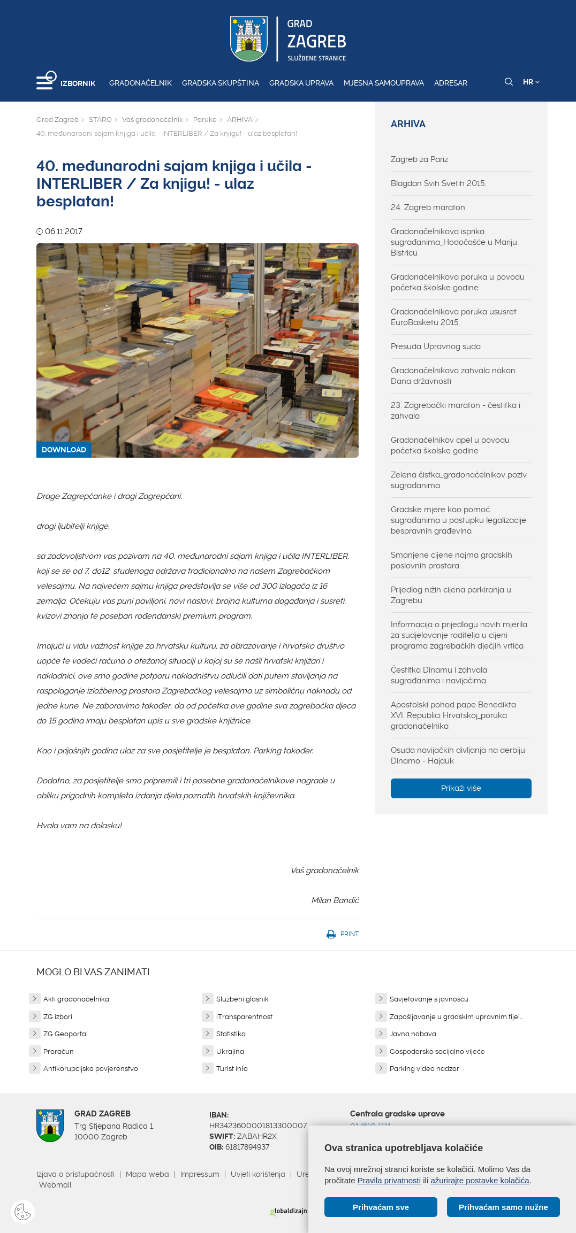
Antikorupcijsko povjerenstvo (90, 1069)
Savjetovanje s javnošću (429, 999)
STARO (100, 119)
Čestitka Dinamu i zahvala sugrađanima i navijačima (439, 675)
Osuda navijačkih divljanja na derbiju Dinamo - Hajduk (458, 755)
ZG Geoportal (65, 1034)
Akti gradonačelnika (76, 999)
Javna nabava (413, 1034)
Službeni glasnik (242, 999)
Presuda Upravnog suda (436, 346)
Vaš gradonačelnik (152, 119)
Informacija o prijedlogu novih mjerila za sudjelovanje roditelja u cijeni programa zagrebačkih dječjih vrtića (459, 635)
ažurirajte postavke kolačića (479, 1180)
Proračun (58, 1051)
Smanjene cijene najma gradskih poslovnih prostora (451, 560)
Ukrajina (230, 1051)
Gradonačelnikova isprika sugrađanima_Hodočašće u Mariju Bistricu (454, 242)
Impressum (199, 1174)
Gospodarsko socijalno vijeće (437, 1051)
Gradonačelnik (140, 83)
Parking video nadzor (424, 1069)
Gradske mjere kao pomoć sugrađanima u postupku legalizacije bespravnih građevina (458, 520)
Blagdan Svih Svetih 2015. (438, 183)
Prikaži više (461, 788)
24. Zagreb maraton (428, 207)
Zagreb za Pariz (419, 159)
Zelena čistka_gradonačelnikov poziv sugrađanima (459, 480)
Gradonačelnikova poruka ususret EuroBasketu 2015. (454, 317)
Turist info (232, 1069)
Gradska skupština (220, 83)
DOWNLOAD (64, 449)
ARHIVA (240, 119)
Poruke (205, 119)
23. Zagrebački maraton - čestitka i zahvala (455, 410)
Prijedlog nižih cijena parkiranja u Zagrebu (451, 595)
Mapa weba (147, 1174)
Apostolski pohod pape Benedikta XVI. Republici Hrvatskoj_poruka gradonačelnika (453, 715)
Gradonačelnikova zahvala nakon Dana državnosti (453, 376)
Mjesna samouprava (384, 83)
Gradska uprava (301, 83)
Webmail (55, 1185)
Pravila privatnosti (389, 1180)
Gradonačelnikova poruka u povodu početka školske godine (458, 282)
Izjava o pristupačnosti (75, 1174)
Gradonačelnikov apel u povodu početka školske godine (450, 445)
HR (531, 82)
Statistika (231, 1034)
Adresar (450, 83)
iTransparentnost (244, 1017)
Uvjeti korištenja (258, 1174)
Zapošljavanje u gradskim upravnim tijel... (456, 1017)
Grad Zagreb (57, 119)
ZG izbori (57, 1017)
